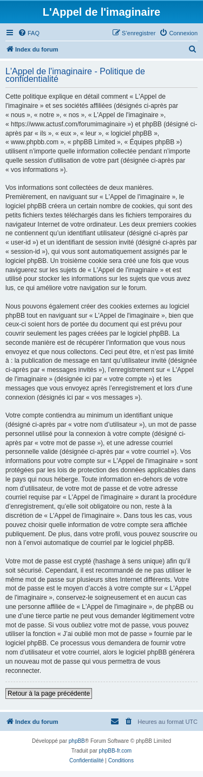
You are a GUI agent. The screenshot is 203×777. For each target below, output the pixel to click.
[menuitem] (29, 33)
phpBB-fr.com (115, 751)
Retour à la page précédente (49, 693)
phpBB (77, 741)
